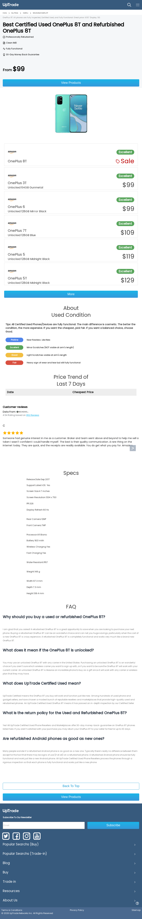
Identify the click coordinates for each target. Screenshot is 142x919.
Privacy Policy (77, 910)
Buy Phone (15, 13)
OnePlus (25, 13)
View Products (71, 82)
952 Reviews (32, 415)
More (71, 294)
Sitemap (136, 910)
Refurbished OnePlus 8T (40, 13)
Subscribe (113, 825)
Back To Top (71, 786)
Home (5, 13)
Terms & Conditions (11, 910)
